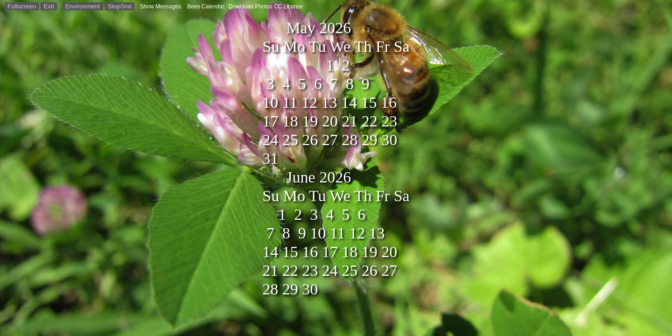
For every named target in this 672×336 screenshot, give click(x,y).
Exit (48, 6)
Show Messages (160, 6)
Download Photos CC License (266, 6)
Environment (82, 6)
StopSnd (120, 6)
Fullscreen (21, 6)
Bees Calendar (205, 6)
